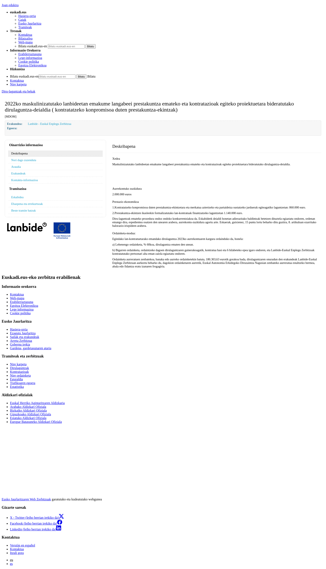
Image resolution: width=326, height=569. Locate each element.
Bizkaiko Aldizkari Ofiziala (28, 410)
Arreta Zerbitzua (21, 340)
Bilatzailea (25, 38)
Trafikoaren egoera (22, 383)
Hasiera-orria (27, 16)
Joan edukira (10, 5)
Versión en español (22, 545)
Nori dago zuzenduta (23, 160)
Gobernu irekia (20, 344)
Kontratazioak (19, 371)
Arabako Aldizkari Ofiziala (28, 407)
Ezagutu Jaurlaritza (23, 333)
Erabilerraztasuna (30, 54)
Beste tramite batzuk (23, 210)
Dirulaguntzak (19, 368)
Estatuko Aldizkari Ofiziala (28, 418)
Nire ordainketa (20, 375)
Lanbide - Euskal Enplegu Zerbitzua (49, 123)
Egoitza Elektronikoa (32, 65)
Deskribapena (19, 153)
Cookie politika (28, 61)
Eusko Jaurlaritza (29, 23)
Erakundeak (18, 173)
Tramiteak (25, 27)
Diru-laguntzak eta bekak (18, 91)
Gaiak (22, 19)
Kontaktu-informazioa (24, 180)
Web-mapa (25, 42)
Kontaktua (25, 34)
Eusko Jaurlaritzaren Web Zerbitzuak (26, 499)
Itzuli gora (17, 553)
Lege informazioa (21, 309)
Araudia (16, 166)
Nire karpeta (18, 84)
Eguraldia (16, 379)
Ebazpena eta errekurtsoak (27, 204)
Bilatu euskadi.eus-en (32, 46)
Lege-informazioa (30, 58)
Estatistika (17, 387)
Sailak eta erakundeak (24, 337)
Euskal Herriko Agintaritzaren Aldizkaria (37, 403)
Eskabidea (17, 197)
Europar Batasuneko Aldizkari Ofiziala (36, 422)
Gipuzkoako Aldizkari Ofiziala (30, 414)
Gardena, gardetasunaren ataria (30, 348)
